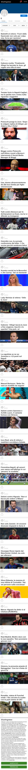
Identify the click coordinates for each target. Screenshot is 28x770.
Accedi (25, 1)
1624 (12, 725)
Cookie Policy (12, 760)
